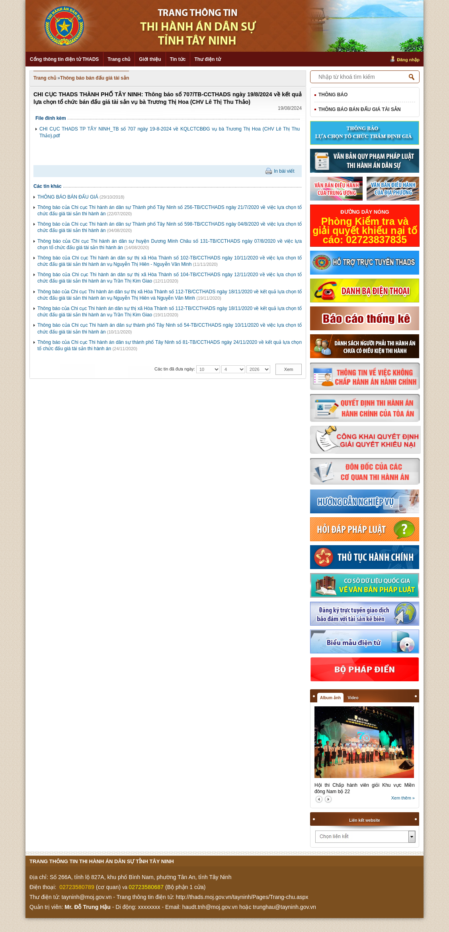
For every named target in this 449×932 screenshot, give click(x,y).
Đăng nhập (408, 59)
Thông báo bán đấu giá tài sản (94, 78)
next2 (328, 799)
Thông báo (332, 94)
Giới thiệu (150, 59)
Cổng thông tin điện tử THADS (64, 59)
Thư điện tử (207, 59)
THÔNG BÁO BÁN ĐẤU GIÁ (67, 197)
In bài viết (284, 171)
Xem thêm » (403, 798)
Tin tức (178, 59)
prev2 (319, 799)
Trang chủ (118, 59)
